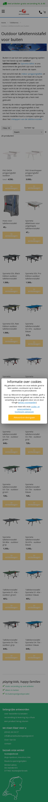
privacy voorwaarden (27, 402)
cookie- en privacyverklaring (28, 407)
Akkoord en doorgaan (24, 417)
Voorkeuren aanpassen (24, 412)
